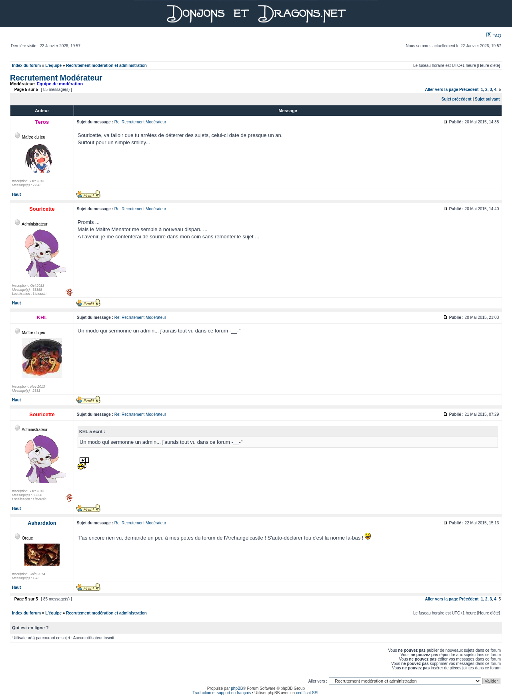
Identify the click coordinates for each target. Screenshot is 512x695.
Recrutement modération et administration (106, 65)
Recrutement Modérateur (56, 77)
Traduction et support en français (221, 693)
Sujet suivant (487, 99)
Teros (42, 122)
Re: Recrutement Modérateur (140, 122)
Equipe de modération (60, 83)
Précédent (468, 89)
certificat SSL (308, 693)
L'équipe (53, 65)
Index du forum (26, 65)
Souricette (42, 209)
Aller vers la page (442, 89)
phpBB (237, 688)
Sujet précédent (457, 99)
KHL (42, 317)
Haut (16, 194)
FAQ (493, 35)
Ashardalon (42, 523)
